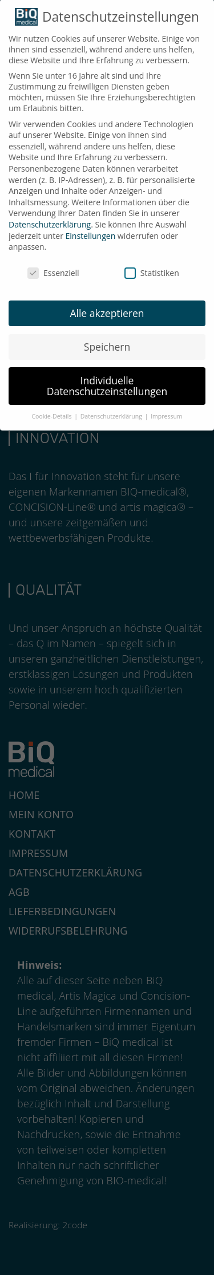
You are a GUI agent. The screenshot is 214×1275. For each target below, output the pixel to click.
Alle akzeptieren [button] (107, 308)
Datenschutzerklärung (50, 219)
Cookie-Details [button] (52, 411)
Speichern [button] (107, 341)
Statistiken (151, 267)
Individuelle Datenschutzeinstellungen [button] (107, 380)
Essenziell (53, 267)
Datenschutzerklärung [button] (112, 411)
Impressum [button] (166, 411)
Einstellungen (91, 230)
